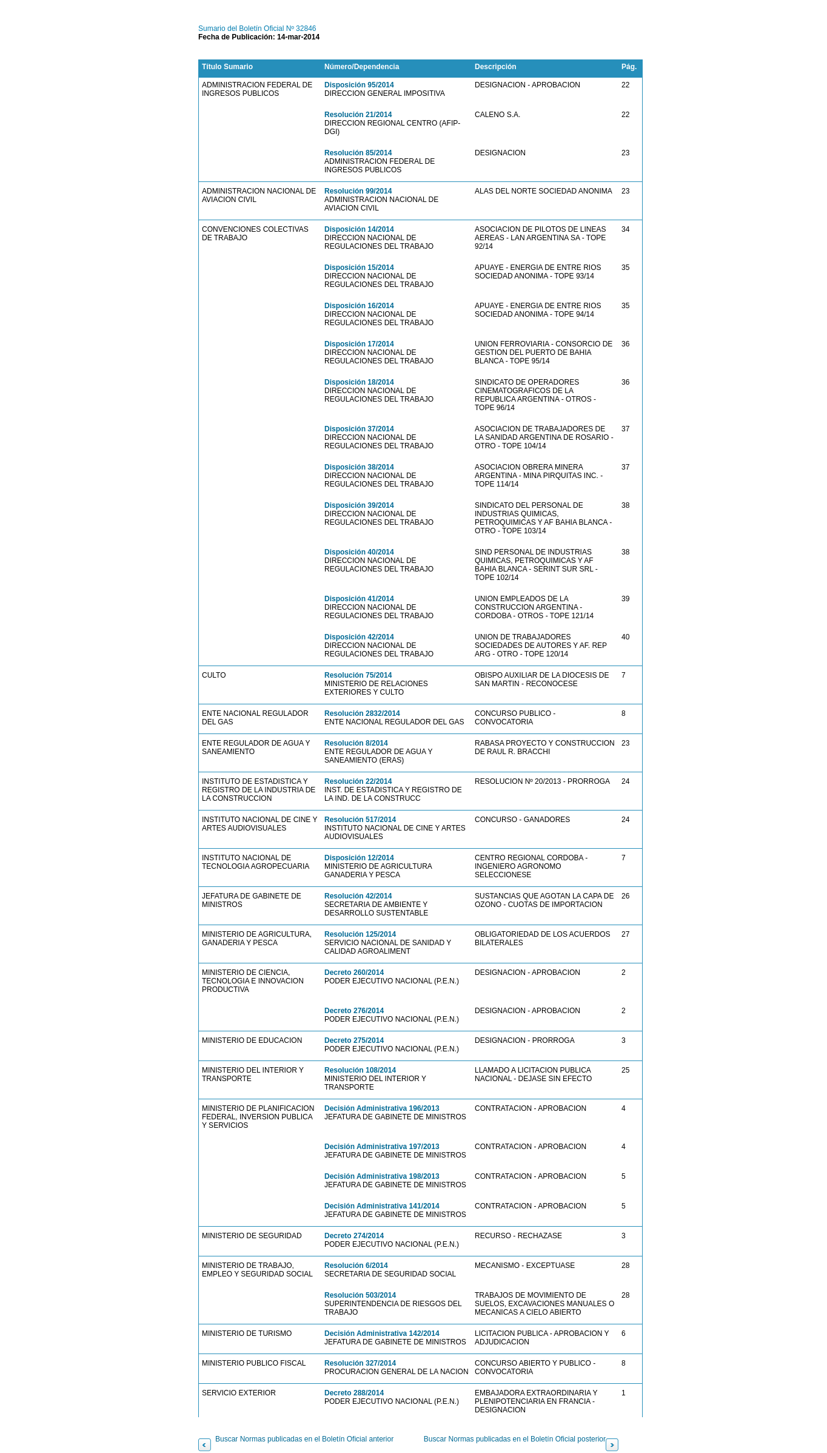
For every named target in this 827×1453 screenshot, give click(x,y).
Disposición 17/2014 (359, 344)
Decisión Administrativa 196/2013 (382, 1108)
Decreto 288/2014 (354, 1393)
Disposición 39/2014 (359, 505)
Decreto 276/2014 (354, 1010)
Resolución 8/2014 (356, 743)
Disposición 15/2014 (359, 267)
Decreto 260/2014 (354, 972)
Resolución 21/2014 (358, 114)
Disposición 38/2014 (359, 467)
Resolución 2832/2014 (362, 713)
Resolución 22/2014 (358, 781)
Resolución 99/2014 (358, 191)
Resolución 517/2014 (360, 819)
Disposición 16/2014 (359, 306)
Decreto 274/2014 (354, 1236)
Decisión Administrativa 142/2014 (382, 1333)
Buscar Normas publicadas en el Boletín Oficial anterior (304, 1439)
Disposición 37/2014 (359, 429)
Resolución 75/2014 (358, 675)
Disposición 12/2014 (359, 858)
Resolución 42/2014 (358, 896)
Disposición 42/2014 (359, 637)
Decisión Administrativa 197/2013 (382, 1146)
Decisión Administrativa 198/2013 (382, 1176)
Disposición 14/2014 (359, 229)
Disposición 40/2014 (359, 552)
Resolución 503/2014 (360, 1295)
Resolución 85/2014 (358, 153)
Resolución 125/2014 (360, 934)
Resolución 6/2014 (356, 1265)
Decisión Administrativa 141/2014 (382, 1206)
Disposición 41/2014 (359, 599)
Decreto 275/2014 (354, 1040)
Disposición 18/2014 (359, 382)
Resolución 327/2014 (360, 1363)
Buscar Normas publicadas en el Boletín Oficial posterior (515, 1439)
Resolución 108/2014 (360, 1070)
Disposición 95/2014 (359, 85)
